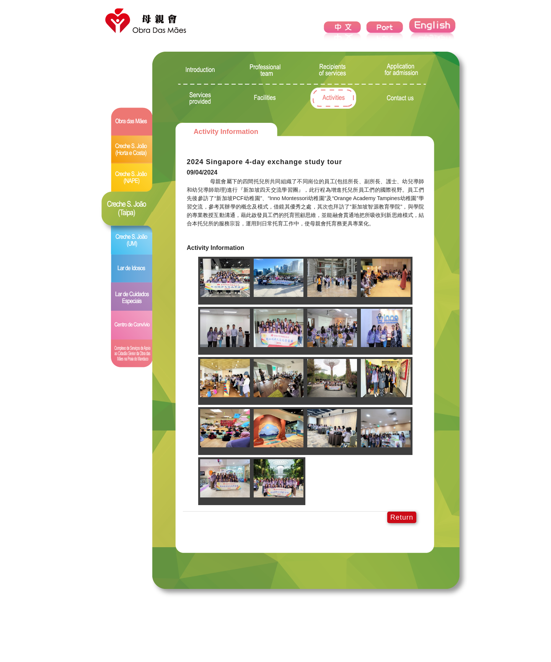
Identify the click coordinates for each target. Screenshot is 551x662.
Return (401, 517)
